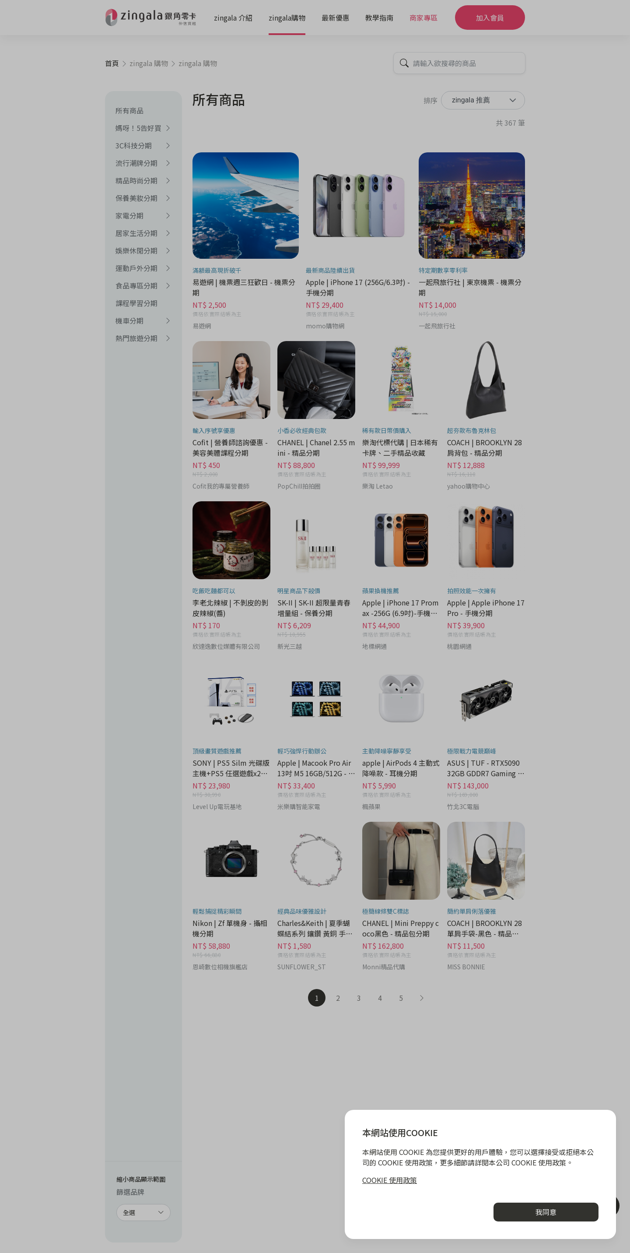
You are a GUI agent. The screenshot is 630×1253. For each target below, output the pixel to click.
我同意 (546, 1212)
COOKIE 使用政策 (389, 1180)
